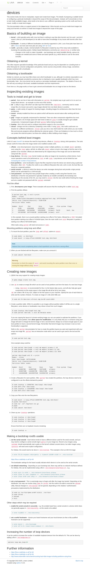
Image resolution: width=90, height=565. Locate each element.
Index (27, 2)
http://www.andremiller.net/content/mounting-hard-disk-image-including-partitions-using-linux (41, 556)
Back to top (79, 561)
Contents (36, 2)
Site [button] (44, 2)
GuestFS (19, 141)
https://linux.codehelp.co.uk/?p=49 (22, 459)
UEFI (44, 46)
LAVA (10, 3)
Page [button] (51, 2)
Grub (49, 46)
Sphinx (19, 563)
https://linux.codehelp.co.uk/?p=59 (22, 554)
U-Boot (16, 46)
